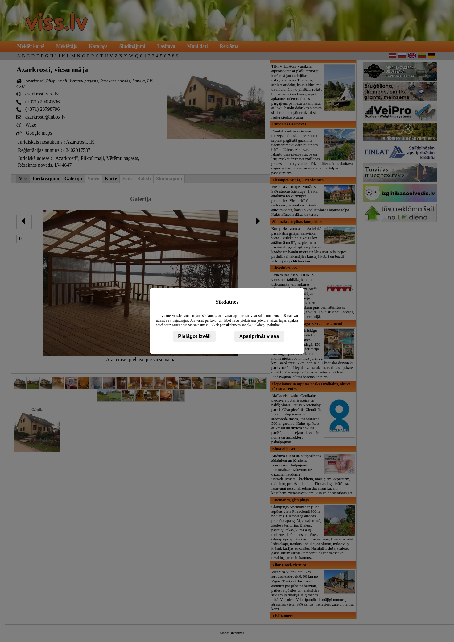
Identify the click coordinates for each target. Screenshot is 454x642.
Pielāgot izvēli (194, 336)
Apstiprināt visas (259, 336)
